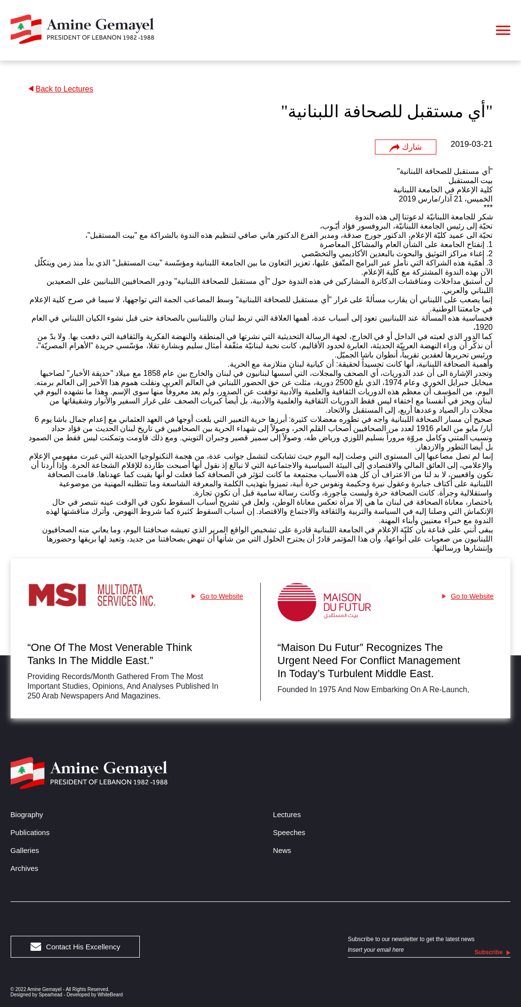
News (282, 850)
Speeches (289, 832)
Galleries (25, 850)
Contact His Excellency (75, 947)
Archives (25, 868)
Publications (30, 832)
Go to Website (217, 596)
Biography (27, 814)
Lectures (287, 814)
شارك (405, 147)
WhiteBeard (110, 994)
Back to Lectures (61, 89)
